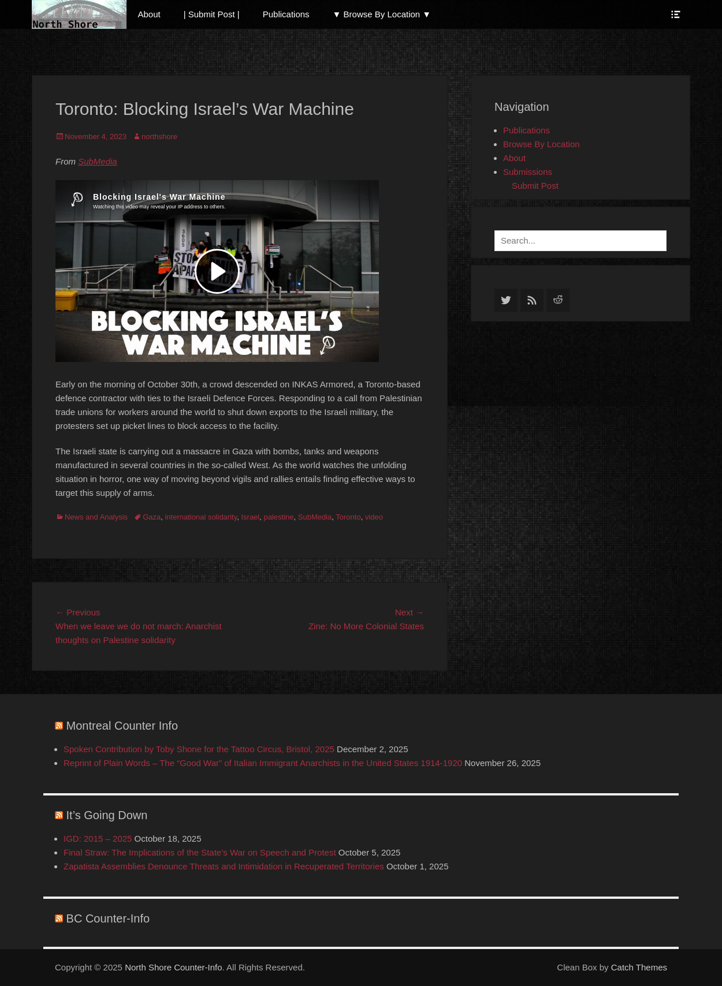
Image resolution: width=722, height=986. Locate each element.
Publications (286, 14)
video (374, 517)
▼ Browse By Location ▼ (382, 14)
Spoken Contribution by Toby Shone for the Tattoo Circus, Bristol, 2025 (199, 749)
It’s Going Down (107, 815)
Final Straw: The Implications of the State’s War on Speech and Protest (200, 852)
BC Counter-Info (108, 918)
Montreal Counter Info (122, 725)
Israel (250, 517)
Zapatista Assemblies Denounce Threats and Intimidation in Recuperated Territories (224, 866)
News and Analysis (96, 517)
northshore (159, 136)
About (149, 14)
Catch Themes (639, 967)
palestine (278, 517)
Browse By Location (541, 144)
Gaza (152, 517)
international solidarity (201, 517)
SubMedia (97, 161)
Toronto (348, 517)
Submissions (527, 172)
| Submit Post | (212, 14)
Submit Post (535, 186)
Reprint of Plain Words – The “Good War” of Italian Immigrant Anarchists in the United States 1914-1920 (263, 763)
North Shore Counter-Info (173, 967)
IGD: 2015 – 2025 (98, 838)
